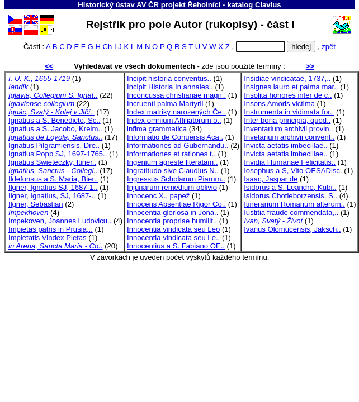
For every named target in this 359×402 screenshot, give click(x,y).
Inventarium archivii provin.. (288, 129)
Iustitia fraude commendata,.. (291, 212)
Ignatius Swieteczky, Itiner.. (52, 162)
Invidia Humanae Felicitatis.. (290, 162)
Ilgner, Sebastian (35, 204)
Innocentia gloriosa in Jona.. (172, 212)
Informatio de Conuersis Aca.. (175, 137)
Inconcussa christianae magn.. (176, 95)
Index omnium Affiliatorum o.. (174, 120)
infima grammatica (157, 129)
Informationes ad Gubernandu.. (177, 145)
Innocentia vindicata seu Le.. (173, 237)
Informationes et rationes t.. (171, 154)
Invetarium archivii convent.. (289, 137)
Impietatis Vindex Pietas (47, 237)
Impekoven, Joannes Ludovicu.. (59, 221)
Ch (107, 46)
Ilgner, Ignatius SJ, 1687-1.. (53, 187)
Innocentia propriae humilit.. (172, 221)
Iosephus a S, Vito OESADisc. (293, 170)
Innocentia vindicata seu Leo (173, 229)
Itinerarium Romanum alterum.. (294, 204)
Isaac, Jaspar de (270, 179)
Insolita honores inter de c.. (288, 95)
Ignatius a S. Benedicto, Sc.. (54, 120)
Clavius (268, 5)
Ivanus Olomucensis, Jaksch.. (292, 229)
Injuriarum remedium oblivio (172, 187)
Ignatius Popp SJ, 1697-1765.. (57, 154)
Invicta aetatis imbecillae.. (285, 145)
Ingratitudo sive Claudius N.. (173, 170)
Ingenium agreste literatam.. (172, 162)
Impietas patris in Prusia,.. (50, 229)
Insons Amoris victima (279, 103)
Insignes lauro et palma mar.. (291, 87)
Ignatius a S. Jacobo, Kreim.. (55, 129)
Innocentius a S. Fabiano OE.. (176, 246)
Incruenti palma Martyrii (165, 103)
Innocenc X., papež (158, 196)
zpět (329, 46)
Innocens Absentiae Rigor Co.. (176, 204)
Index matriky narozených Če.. (176, 112)
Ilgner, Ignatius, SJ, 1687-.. (52, 196)
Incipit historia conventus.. (169, 78)
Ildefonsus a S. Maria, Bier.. (53, 179)
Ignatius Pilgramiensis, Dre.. (54, 145)
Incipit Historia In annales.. (170, 87)
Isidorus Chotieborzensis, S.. (290, 196)
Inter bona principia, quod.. (287, 120)
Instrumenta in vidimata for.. (289, 112)
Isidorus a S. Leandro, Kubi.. (290, 187)
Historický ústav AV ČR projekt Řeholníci (149, 5)
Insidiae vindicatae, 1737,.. (287, 78)
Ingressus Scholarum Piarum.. (176, 179)
